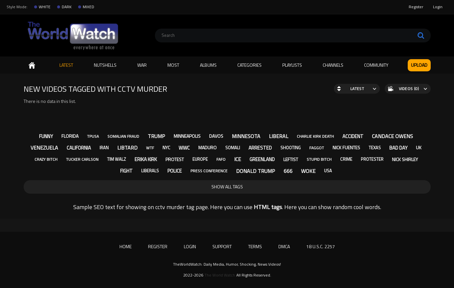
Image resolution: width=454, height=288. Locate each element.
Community (376, 64)
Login (438, 7)
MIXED (88, 7)
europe (200, 159)
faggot (316, 148)
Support (222, 246)
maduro (207, 147)
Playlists (292, 64)
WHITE (45, 7)
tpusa (93, 136)
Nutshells (105, 64)
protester (372, 159)
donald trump (255, 171)
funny (46, 136)
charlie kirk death (315, 136)
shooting (290, 147)
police (174, 171)
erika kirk (146, 159)
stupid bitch (319, 159)
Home (32, 65)
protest (174, 159)
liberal (278, 136)
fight (126, 171)
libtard (127, 148)
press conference (208, 171)
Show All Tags (227, 186)
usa (328, 170)
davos (216, 135)
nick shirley (405, 159)
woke (308, 171)
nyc (166, 147)
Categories (249, 64)
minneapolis (187, 135)
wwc (184, 148)
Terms (255, 246)
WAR (142, 64)
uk (419, 147)
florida (69, 135)
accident (352, 136)
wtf (150, 148)
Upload (419, 64)
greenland (262, 159)
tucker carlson (82, 159)
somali (232, 147)
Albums (208, 64)
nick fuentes (346, 147)
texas (375, 147)
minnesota (246, 136)
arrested (260, 148)
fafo (221, 159)
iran (104, 147)
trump (156, 136)
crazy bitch (45, 159)
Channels (333, 64)
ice (237, 159)
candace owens (392, 136)
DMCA (284, 246)
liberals (150, 170)
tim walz (116, 159)
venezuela (44, 148)
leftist (290, 159)
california (79, 148)
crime (346, 159)
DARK (67, 7)
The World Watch (220, 275)
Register (416, 7)
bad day (398, 148)
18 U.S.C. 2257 (320, 246)
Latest (66, 64)
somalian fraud (123, 136)
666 (288, 171)
